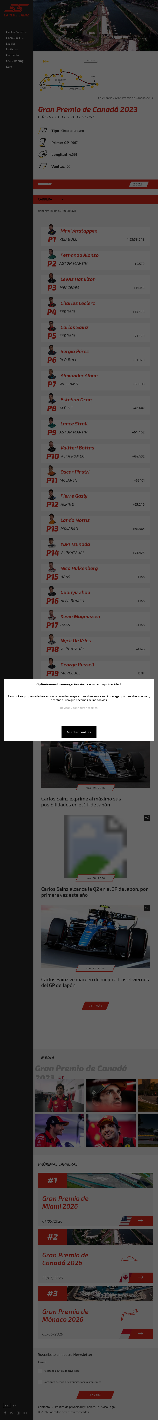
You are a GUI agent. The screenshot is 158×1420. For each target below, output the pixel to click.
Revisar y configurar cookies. (79, 707)
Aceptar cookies (79, 732)
